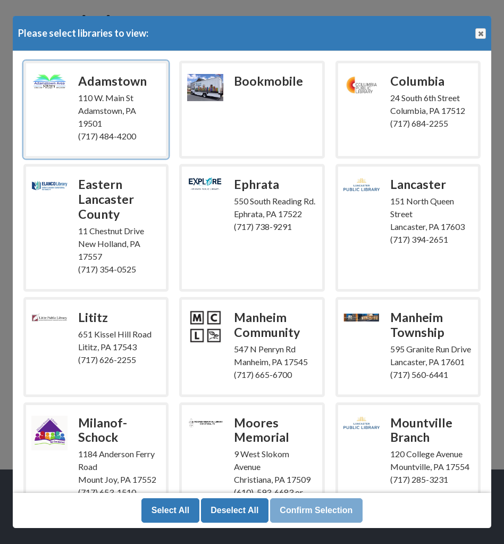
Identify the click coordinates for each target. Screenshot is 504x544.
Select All (170, 510)
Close (480, 33)
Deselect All (234, 510)
